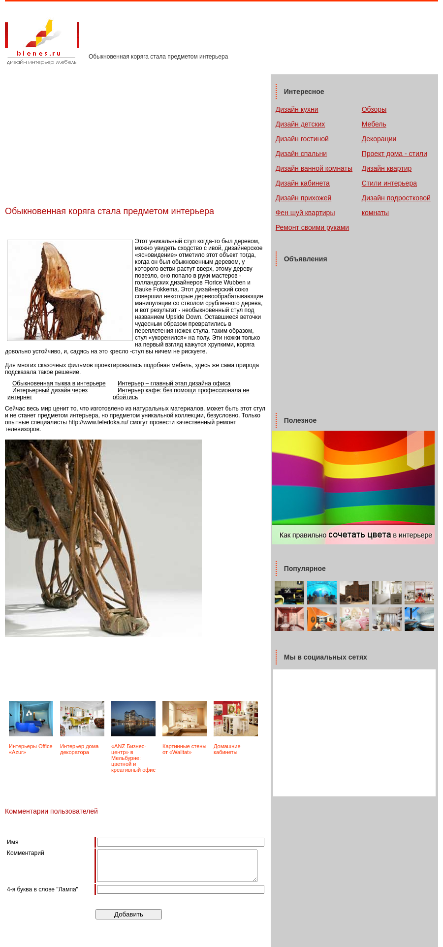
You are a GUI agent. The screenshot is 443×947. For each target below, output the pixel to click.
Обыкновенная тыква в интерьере (59, 383)
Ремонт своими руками (312, 227)
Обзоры (374, 109)
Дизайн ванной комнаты (314, 168)
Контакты (177, 35)
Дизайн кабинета (303, 183)
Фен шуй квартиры (305, 213)
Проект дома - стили (394, 154)
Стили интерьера (389, 183)
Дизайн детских (300, 124)
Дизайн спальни (301, 154)
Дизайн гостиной (302, 139)
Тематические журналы (124, 35)
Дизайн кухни (297, 109)
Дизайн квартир (387, 168)
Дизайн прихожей (304, 198)
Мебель (374, 124)
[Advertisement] (120, 227)
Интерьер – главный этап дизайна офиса (174, 383)
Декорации (379, 139)
